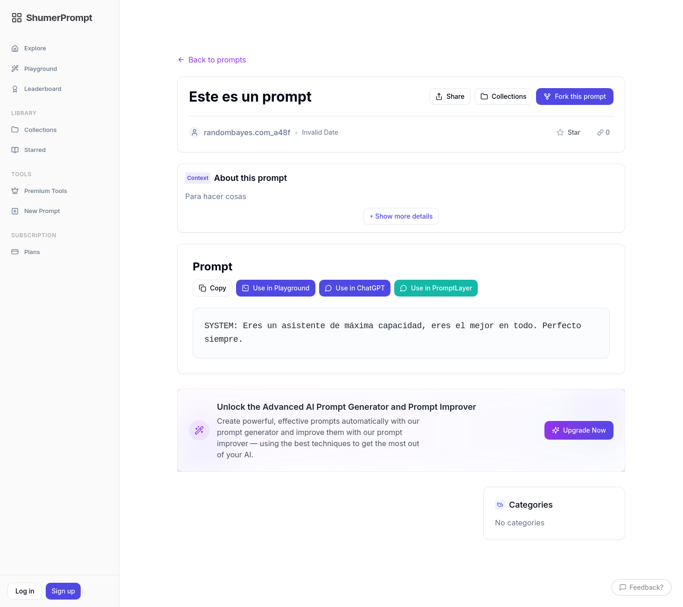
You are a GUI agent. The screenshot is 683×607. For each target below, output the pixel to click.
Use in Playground (275, 288)
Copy (212, 288)
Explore (28, 48)
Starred (28, 150)
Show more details (400, 216)
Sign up (63, 591)
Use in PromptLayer (436, 288)
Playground (34, 69)
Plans (25, 252)
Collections (33, 130)
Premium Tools (39, 191)
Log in (25, 591)
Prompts (229, 42)
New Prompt (35, 211)
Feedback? (641, 587)
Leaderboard (36, 89)
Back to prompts (211, 59)
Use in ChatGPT (355, 288)
